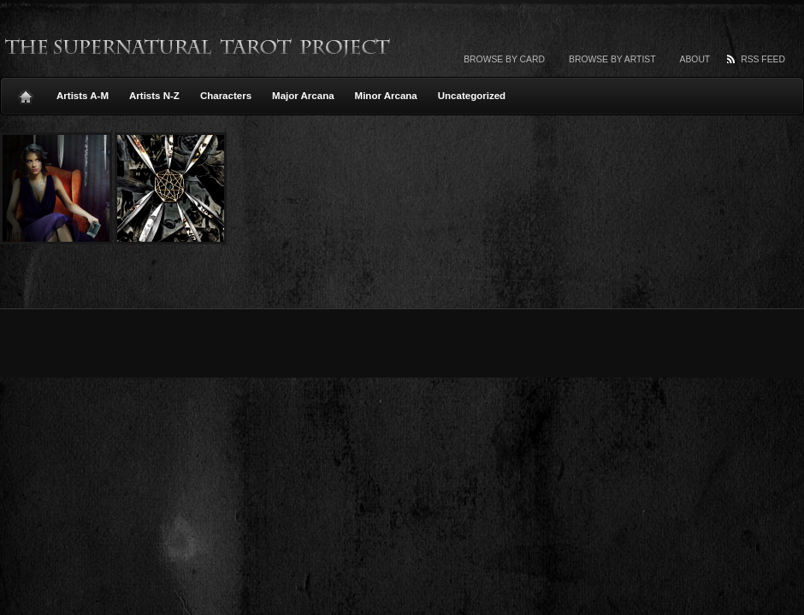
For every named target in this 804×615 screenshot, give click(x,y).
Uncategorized (471, 96)
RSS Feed (763, 59)
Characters (225, 96)
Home (26, 92)
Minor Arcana (386, 96)
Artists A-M (82, 96)
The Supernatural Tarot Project (198, 47)
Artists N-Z (154, 96)
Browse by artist (612, 59)
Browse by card (504, 59)
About (695, 59)
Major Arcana (303, 96)
